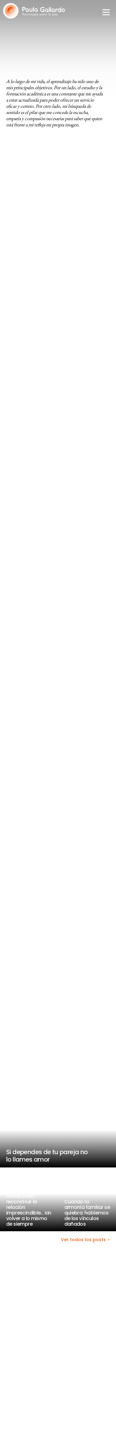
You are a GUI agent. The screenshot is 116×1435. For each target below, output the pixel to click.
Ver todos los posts (83, 1239)
